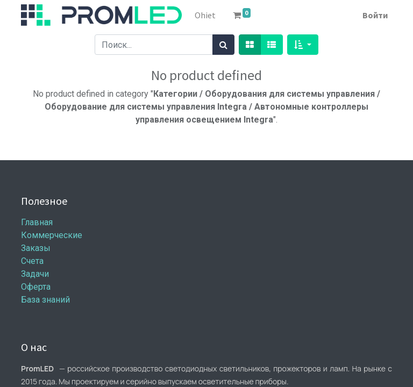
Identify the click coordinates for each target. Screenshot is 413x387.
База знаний (45, 300)
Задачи (35, 274)
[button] (302, 44)
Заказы (36, 248)
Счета (32, 261)
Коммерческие (51, 235)
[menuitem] (205, 15)
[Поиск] (223, 44)
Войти (375, 15)
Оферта (36, 287)
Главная (37, 222)
